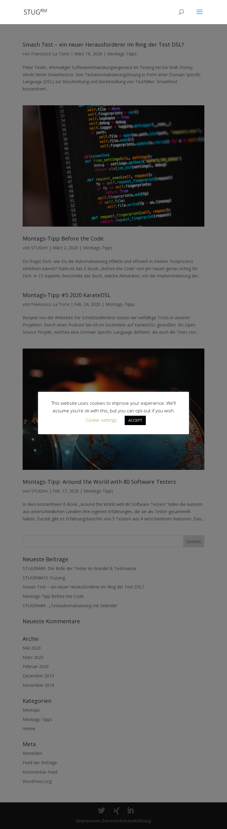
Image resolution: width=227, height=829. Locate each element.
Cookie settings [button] (101, 420)
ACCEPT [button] (135, 420)
